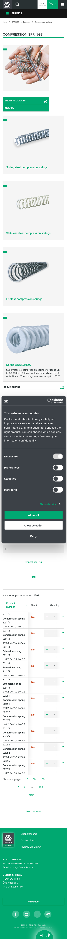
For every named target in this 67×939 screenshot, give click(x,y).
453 (36, 863)
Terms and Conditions (29, 927)
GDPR (16, 927)
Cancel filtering (33, 561)
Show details (47, 504)
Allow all (33, 514)
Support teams (29, 833)
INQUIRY (9, 107)
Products (26, 22)
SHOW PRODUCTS (25, 101)
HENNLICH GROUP (31, 846)
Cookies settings (46, 927)
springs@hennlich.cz (21, 867)
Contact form (28, 840)
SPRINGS (17, 13)
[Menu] (62, 4)
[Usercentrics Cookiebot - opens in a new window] (48, 400)
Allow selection (33, 525)
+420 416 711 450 (21, 863)
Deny (33, 535)
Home (5, 22)
